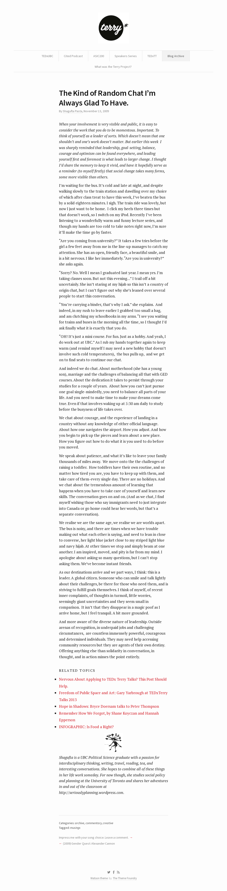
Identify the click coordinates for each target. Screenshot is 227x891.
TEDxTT (152, 56)
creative (108, 823)
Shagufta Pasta (72, 111)
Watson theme (99, 878)
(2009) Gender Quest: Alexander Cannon (89, 843)
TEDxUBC (47, 56)
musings (75, 828)
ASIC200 (98, 56)
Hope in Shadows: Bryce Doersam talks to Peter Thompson (109, 706)
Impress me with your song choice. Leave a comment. (94, 837)
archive (79, 823)
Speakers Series (126, 56)
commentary (94, 823)
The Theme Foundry (125, 878)
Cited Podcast (73, 56)
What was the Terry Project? (113, 67)
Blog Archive (176, 56)
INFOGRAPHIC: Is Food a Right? (86, 726)
